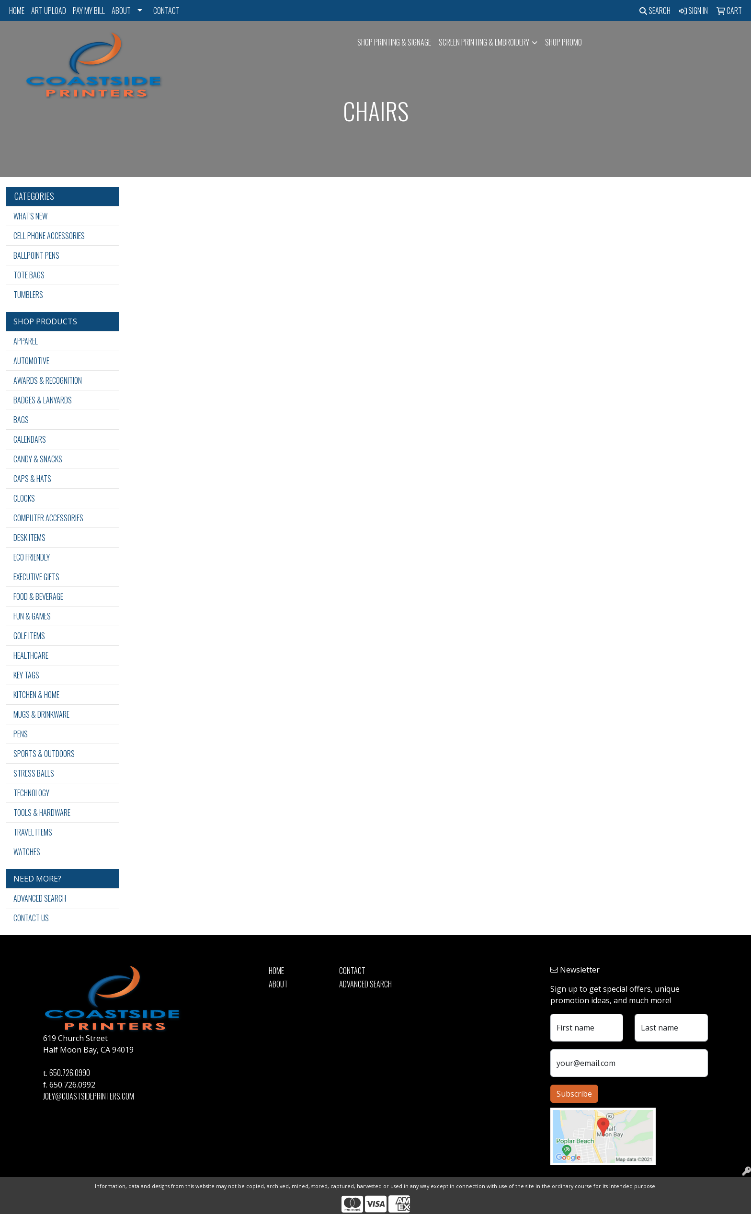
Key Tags (26, 675)
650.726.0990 (69, 1072)
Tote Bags (29, 275)
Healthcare (30, 655)
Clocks (24, 498)
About (121, 10)
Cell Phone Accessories (49, 235)
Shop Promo (563, 42)
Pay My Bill (89, 10)
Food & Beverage (38, 596)
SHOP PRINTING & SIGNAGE (394, 42)
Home (16, 10)
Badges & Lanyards (42, 400)
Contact (166, 10)
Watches (26, 852)
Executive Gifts (36, 577)
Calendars (29, 439)
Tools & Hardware (41, 812)
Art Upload (48, 10)
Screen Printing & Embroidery (484, 42)
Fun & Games (32, 616)
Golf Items (29, 635)
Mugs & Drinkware (41, 714)
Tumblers (28, 294)
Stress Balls (33, 773)
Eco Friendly (31, 557)
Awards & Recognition (47, 380)
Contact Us (31, 918)
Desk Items (29, 537)
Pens (20, 734)
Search (655, 10)
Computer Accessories (48, 518)
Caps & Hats (32, 478)
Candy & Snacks (37, 459)
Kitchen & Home (36, 694)
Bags (21, 419)
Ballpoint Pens (36, 255)
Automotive (31, 360)
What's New (30, 216)
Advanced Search (39, 898)
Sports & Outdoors (44, 753)
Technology (31, 793)
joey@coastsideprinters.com (88, 1096)
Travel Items (32, 832)
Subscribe (574, 1093)
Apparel (25, 341)
